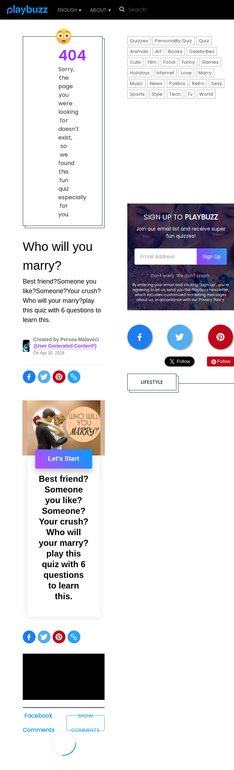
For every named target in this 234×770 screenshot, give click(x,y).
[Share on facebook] (29, 376)
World (206, 94)
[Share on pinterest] (59, 376)
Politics (177, 83)
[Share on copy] (74, 376)
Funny (188, 62)
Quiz (204, 40)
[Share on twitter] (44, 376)
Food (169, 62)
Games (210, 62)
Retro (198, 83)
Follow (220, 361)
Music (136, 83)
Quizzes (139, 40)
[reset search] (166, 10)
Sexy (216, 83)
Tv (189, 94)
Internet (165, 72)
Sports (137, 94)
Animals (139, 51)
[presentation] (64, 428)
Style (157, 94)
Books (175, 51)
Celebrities (201, 51)
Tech (175, 94)
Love (186, 72)
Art (158, 51)
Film (152, 62)
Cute (135, 62)
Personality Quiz (173, 40)
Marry (205, 72)
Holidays (140, 72)
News (156, 83)
